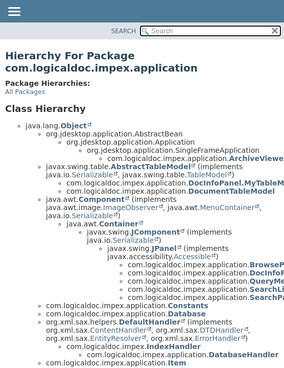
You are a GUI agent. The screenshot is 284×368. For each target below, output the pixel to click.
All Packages (25, 92)
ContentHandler (118, 330)
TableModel (207, 175)
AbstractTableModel (151, 167)
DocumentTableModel (231, 191)
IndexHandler (174, 346)
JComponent (155, 232)
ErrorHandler (217, 338)
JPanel (164, 248)
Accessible (192, 256)
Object (73, 126)
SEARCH (123, 31)
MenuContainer (227, 207)
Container (118, 224)
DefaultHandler (149, 322)
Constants (188, 306)
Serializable (92, 175)
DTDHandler (221, 330)
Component (102, 199)
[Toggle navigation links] (13, 12)
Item (177, 363)
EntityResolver (115, 338)
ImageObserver (130, 207)
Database (187, 314)
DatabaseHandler (244, 355)
